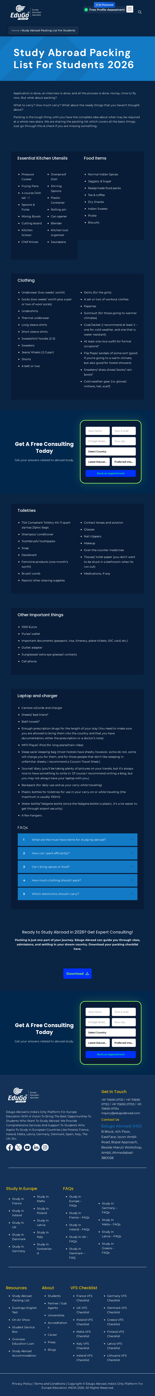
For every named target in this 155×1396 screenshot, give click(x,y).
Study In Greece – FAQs (108, 1248)
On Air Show (21, 1320)
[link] (77, 840)
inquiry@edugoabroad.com (120, 1113)
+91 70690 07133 (123, 1104)
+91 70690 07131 (112, 1100)
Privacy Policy (22, 1383)
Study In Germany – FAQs (109, 1208)
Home (16, 30)
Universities (56, 1315)
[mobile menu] (129, 9)
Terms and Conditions (50, 1383)
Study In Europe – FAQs (75, 1201)
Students (54, 1296)
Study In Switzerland (44, 1249)
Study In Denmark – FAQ (77, 1253)
